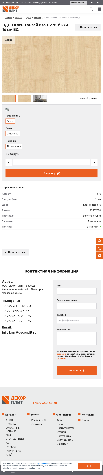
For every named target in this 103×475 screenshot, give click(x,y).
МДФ (9, 435)
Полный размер (88, 98)
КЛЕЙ (9, 454)
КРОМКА (11, 424)
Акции (60, 420)
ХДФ (8, 443)
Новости (62, 424)
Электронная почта (67, 300)
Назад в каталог (88, 27)
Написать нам (78, 3)
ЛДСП (9, 420)
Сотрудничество (10, 2)
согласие (61, 354)
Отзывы (53, 2)
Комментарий (64, 329)
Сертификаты (65, 440)
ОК (89, 466)
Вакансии (62, 444)
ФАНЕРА (11, 446)
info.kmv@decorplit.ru (19, 332)
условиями (43, 464)
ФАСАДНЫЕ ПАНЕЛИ (13, 429)
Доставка (37, 424)
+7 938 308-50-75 (16, 321)
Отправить (77, 370)
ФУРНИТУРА (13, 450)
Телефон (61, 315)
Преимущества (40, 2)
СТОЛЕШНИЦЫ (15, 439)
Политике (62, 359)
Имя (59, 285)
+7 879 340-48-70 (16, 306)
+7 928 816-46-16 (16, 311)
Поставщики (25, 2)
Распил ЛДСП (39, 420)
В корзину (51, 173)
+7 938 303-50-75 (16, 316)
